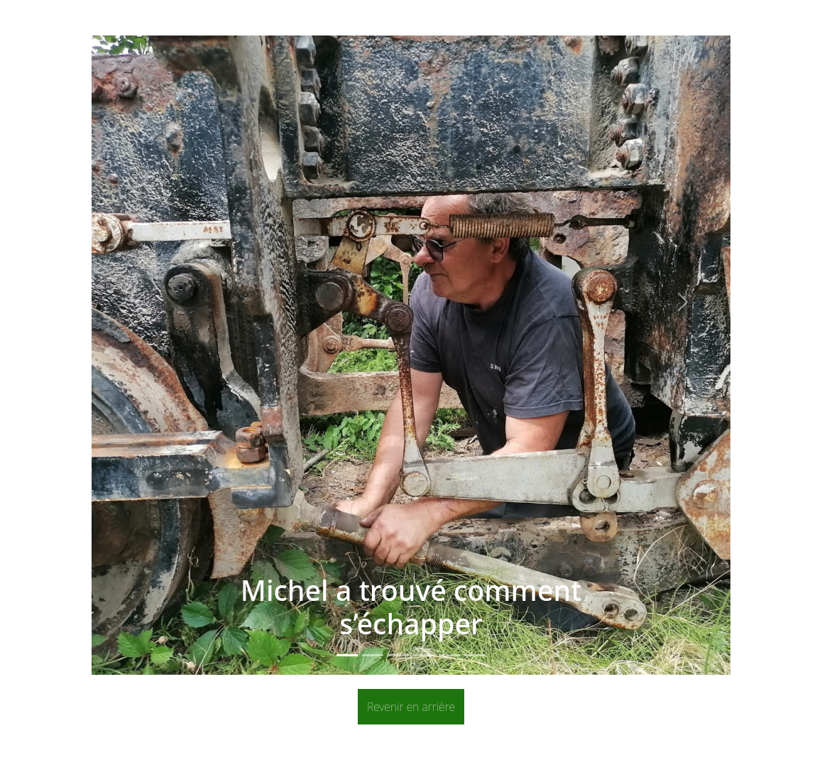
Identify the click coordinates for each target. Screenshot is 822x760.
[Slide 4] (423, 655)
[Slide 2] (372, 655)
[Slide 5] (449, 655)
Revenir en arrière (411, 707)
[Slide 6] (475, 655)
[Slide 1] (347, 655)
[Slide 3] (398, 655)
